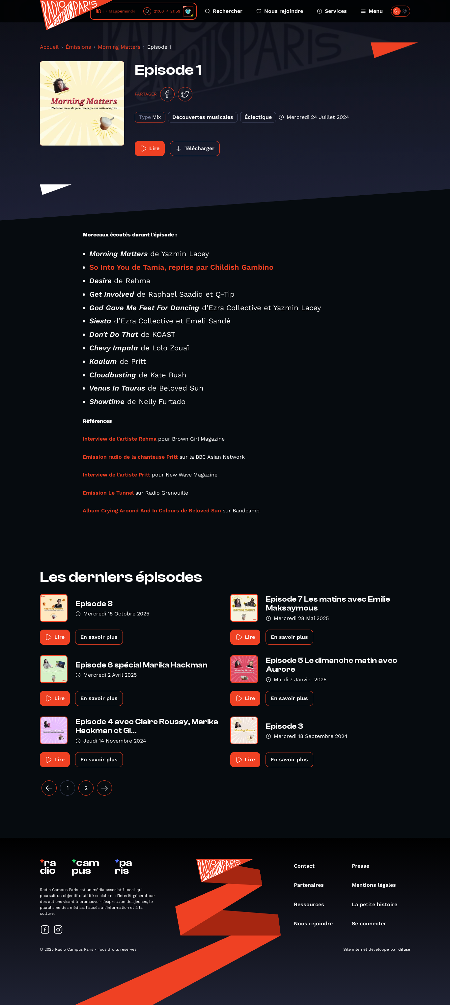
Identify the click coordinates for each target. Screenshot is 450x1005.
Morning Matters (119, 47)
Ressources (312, 904)
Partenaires (312, 885)
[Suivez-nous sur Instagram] (58, 930)
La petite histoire (378, 904)
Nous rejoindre (279, 11)
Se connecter (372, 923)
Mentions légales (377, 885)
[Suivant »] (104, 788)
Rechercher (223, 11)
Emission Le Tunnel (108, 493)
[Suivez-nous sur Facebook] (45, 930)
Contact (307, 866)
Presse (364, 866)
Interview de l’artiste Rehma (119, 439)
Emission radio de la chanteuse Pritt (130, 457)
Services (332, 11)
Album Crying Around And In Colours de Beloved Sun (152, 510)
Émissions (78, 47)
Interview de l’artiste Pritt (116, 475)
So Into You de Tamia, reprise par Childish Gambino (181, 267)
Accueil (49, 47)
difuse (404, 949)
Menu (372, 11)
